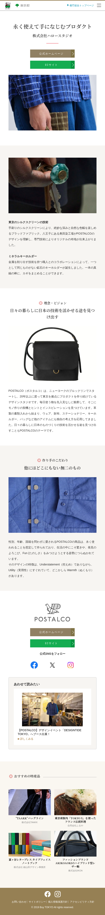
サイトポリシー (37, 902)
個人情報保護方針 (58, 902)
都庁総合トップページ (81, 5)
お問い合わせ (19, 902)
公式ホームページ (51, 53)
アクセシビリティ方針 (82, 902)
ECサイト (51, 64)
